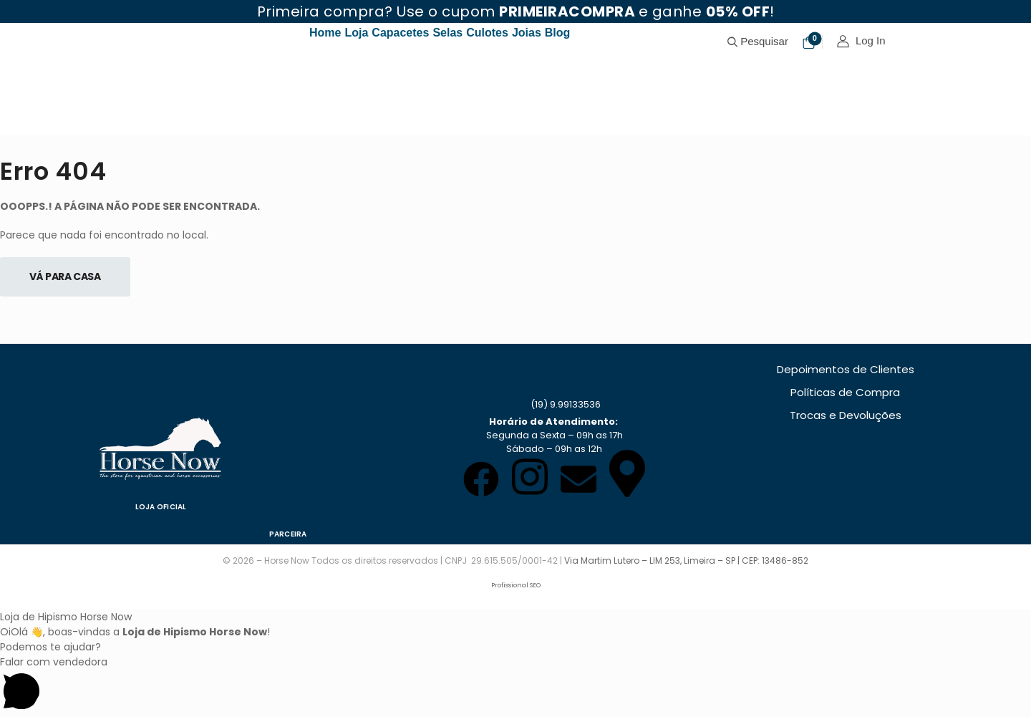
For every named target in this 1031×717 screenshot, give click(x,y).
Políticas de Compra (845, 392)
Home (325, 33)
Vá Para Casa (65, 276)
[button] (515, 686)
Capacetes (400, 33)
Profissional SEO (516, 585)
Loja (356, 33)
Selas (447, 33)
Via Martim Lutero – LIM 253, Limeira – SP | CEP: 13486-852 (686, 560)
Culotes (487, 33)
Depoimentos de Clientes (845, 369)
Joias (526, 33)
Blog (558, 33)
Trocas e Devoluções (845, 415)
